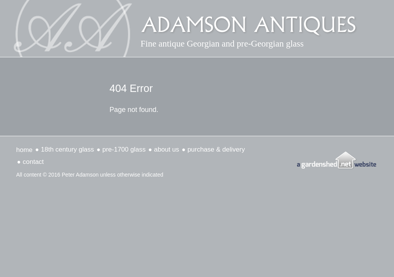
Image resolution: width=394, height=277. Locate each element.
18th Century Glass (67, 149)
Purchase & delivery (216, 149)
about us (166, 149)
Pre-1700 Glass (123, 149)
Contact (33, 161)
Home (24, 150)
